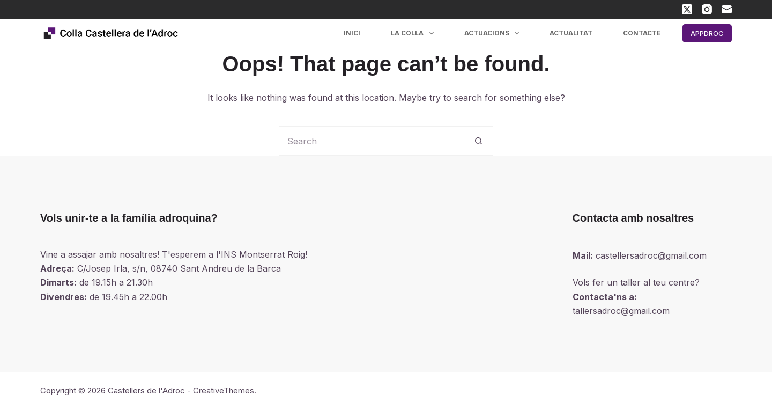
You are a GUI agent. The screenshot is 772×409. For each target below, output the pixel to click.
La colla (414, 33)
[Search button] (478, 141)
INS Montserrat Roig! (264, 254)
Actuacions (493, 33)
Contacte (642, 33)
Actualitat (571, 33)
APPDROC (707, 33)
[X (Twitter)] (687, 9)
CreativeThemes (223, 390)
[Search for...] (371, 141)
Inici (352, 33)
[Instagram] (707, 9)
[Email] (727, 9)
